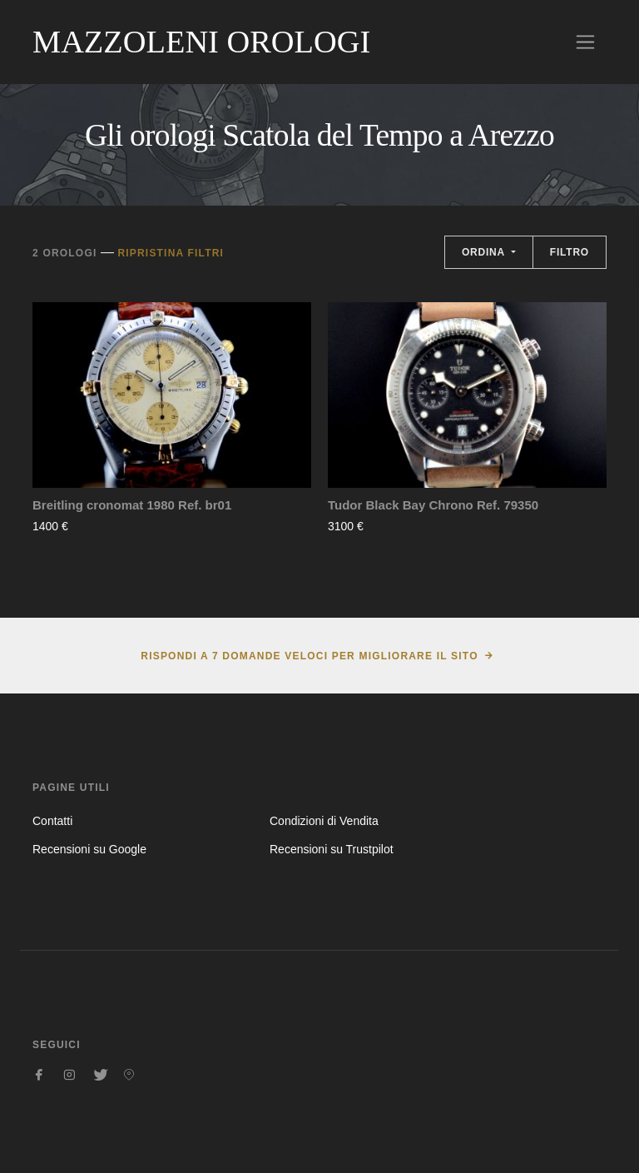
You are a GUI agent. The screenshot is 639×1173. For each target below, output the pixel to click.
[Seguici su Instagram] (69, 1075)
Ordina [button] (485, 252)
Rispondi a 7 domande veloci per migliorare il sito (309, 656)
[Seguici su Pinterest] (129, 1075)
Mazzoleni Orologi (201, 41)
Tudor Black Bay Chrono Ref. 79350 (433, 505)
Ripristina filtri (170, 253)
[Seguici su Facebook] (39, 1075)
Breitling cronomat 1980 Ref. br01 (131, 505)
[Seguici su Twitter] (99, 1075)
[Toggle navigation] (585, 42)
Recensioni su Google (89, 849)
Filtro (569, 252)
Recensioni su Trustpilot (332, 849)
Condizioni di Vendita (324, 821)
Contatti (52, 821)
